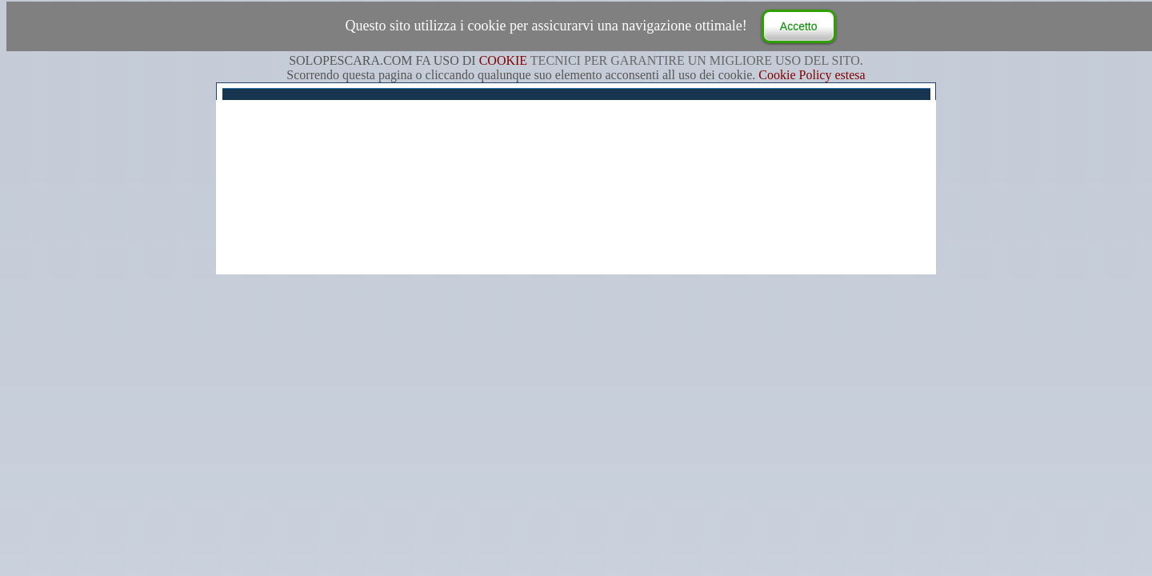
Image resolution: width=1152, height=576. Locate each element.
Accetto (799, 26)
